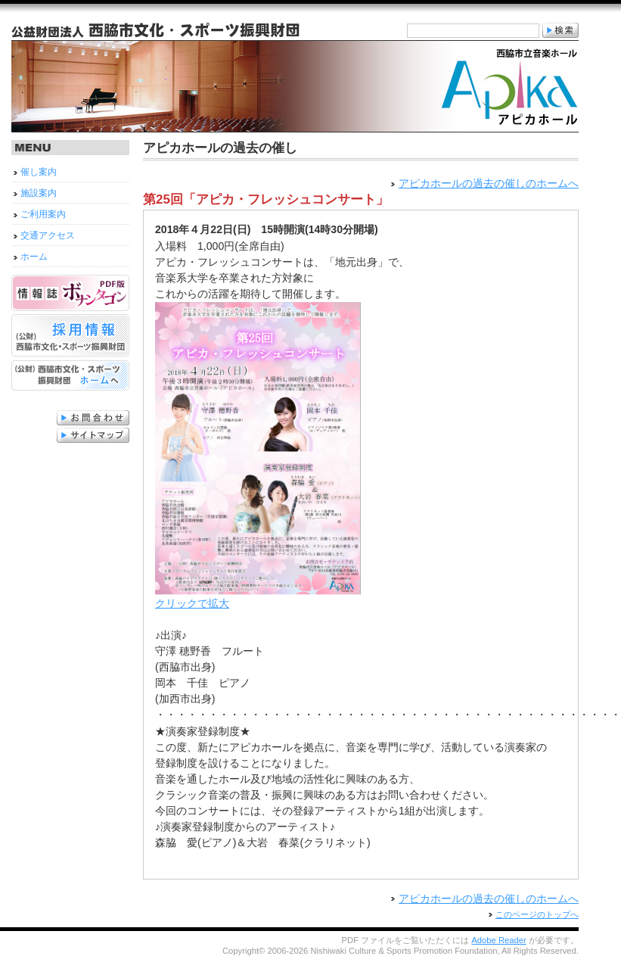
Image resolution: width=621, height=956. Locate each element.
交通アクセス (47, 235)
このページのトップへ (537, 914)
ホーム (34, 256)
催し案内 (38, 172)
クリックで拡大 (258, 597)
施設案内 (38, 193)
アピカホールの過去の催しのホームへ (489, 183)
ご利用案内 (43, 214)
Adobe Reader (498, 940)
